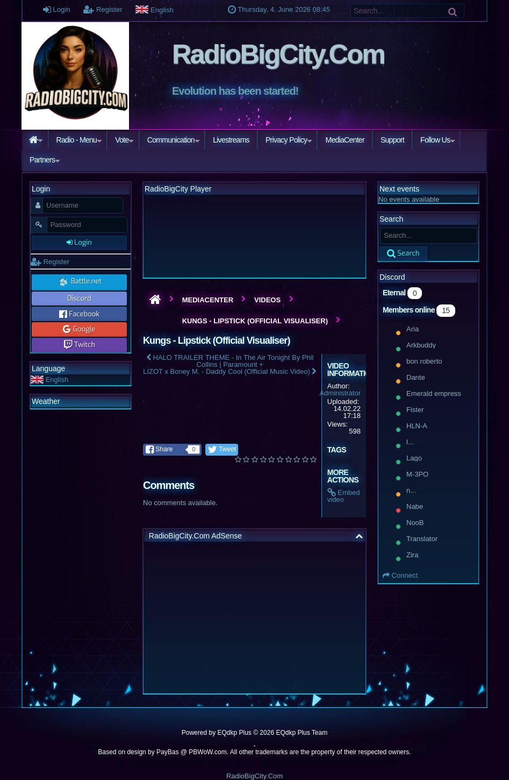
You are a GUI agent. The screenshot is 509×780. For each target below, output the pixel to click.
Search (403, 253)
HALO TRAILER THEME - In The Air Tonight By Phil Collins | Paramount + (230, 361)
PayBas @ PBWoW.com (191, 752)
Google (79, 329)
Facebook (79, 313)
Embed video (343, 496)
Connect (400, 575)
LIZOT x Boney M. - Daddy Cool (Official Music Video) (230, 371)
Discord (79, 298)
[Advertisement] (254, 618)
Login (56, 9)
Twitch (79, 344)
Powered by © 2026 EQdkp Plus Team (254, 732)
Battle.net (79, 282)
